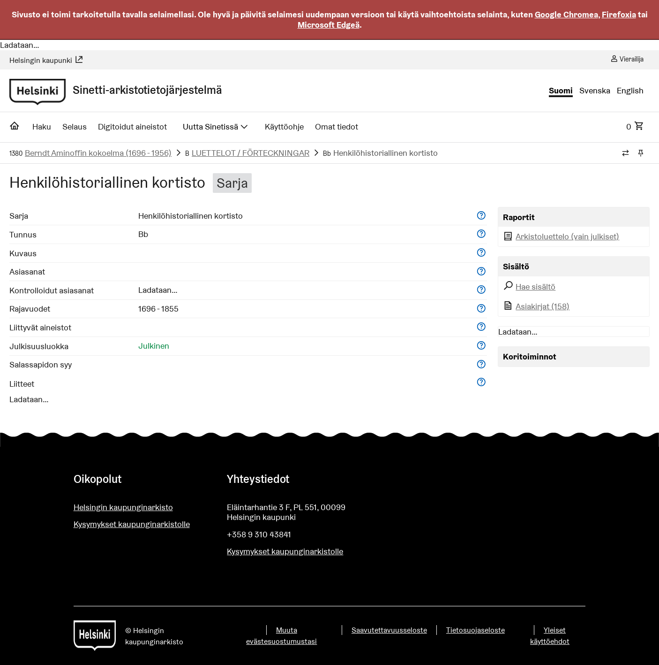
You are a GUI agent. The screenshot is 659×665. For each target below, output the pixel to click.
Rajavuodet (29, 308)
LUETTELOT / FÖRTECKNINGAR (250, 152)
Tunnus (23, 234)
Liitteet (21, 383)
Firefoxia (619, 14)
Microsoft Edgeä (328, 24)
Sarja (18, 215)
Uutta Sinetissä (216, 126)
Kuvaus (23, 253)
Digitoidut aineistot (132, 126)
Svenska (594, 90)
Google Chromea (566, 14)
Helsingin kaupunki (46, 60)
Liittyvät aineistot (40, 327)
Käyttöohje (284, 126)
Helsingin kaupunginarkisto (123, 507)
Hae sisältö (529, 286)
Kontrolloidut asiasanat (51, 290)
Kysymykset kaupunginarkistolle (132, 524)
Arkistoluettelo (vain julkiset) (561, 236)
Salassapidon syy (40, 364)
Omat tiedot (336, 126)
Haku (41, 126)
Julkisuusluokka (38, 346)
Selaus (74, 126)
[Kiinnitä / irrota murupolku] (640, 153)
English (630, 90)
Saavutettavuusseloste (389, 630)
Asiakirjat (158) (536, 306)
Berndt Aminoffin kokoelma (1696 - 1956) (98, 152)
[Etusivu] (14, 128)
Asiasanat (27, 271)
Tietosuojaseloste (475, 630)
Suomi (561, 90)
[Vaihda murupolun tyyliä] (625, 153)
